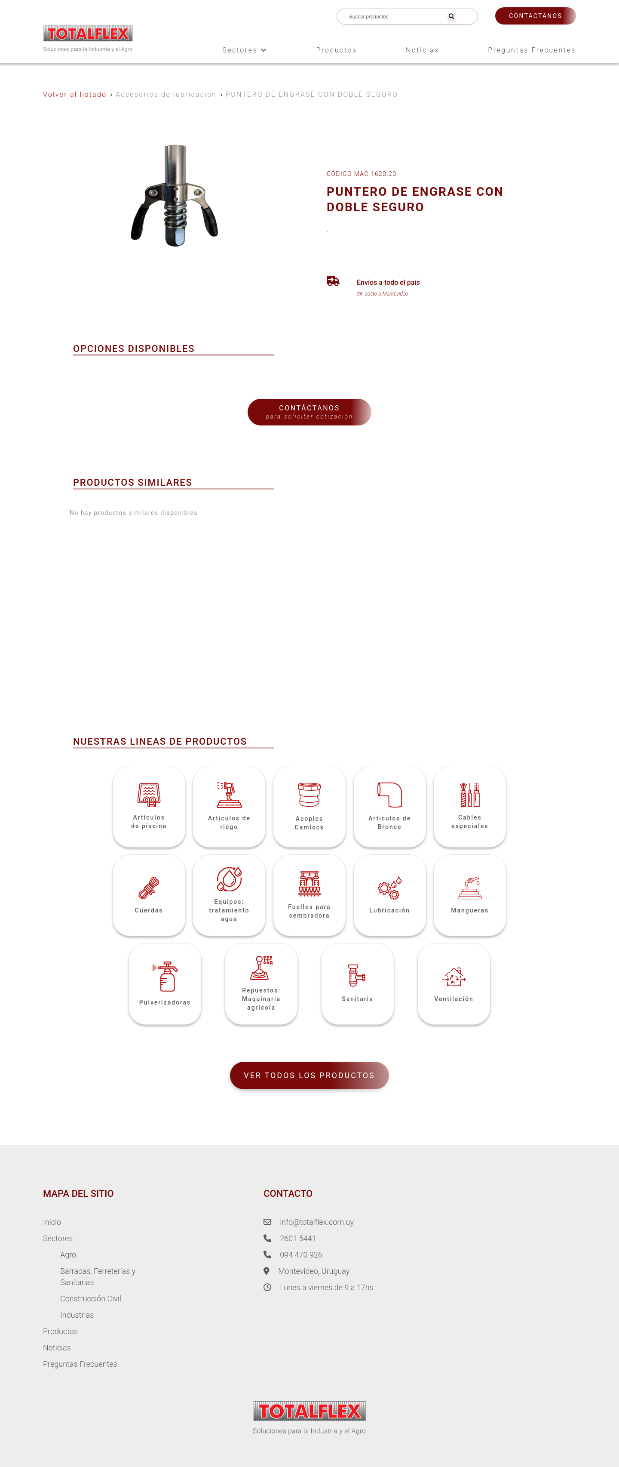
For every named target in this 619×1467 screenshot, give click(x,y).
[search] (451, 16)
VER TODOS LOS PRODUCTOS (309, 1075)
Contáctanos (309, 412)
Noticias (422, 50)
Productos (336, 50)
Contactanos (535, 15)
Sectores (244, 50)
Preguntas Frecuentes (532, 50)
